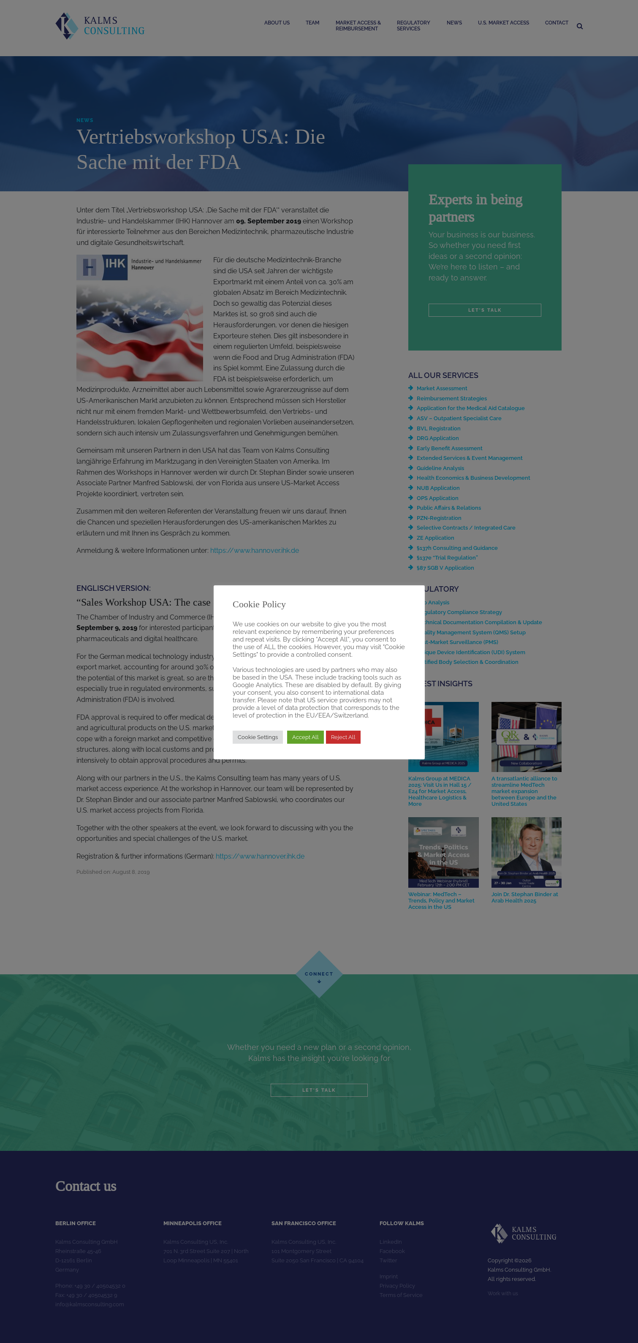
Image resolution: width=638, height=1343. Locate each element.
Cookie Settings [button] (258, 737)
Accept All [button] (305, 737)
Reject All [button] (343, 737)
